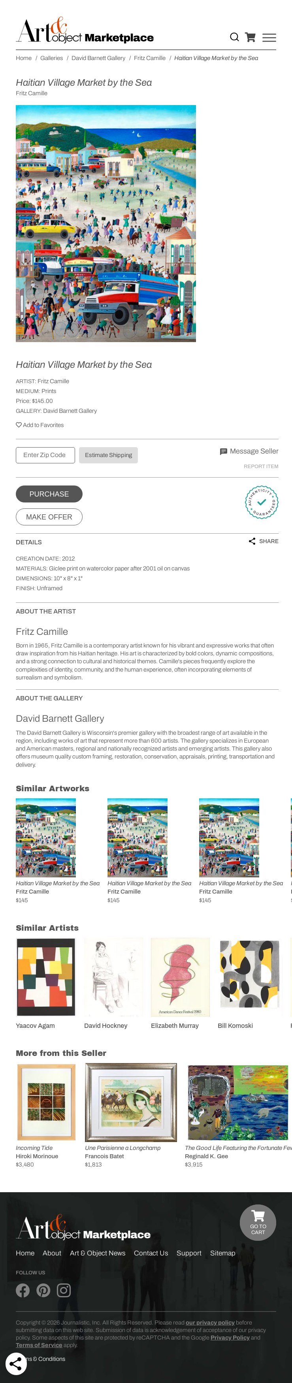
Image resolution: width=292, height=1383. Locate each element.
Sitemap (222, 1253)
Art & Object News (98, 1253)
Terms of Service (39, 1345)
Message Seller (249, 451)
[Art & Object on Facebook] (23, 1290)
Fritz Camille (53, 381)
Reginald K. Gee (206, 1156)
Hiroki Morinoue (37, 1156)
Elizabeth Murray (175, 1025)
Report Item (261, 466)
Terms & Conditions (40, 1359)
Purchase (49, 494)
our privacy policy (210, 1322)
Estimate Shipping (108, 455)
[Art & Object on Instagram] (64, 1290)
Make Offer (49, 517)
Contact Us (151, 1253)
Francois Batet (104, 1156)
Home (25, 1253)
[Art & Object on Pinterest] (43, 1290)
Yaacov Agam (35, 1025)
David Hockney (105, 1025)
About (52, 1253)
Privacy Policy (230, 1337)
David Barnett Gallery (70, 411)
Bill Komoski (235, 1025)
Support (189, 1253)
